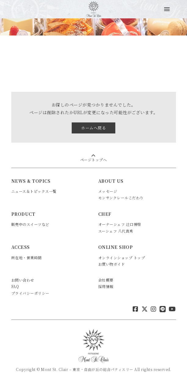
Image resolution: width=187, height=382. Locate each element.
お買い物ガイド (111, 264)
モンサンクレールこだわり (121, 197)
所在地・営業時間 (26, 257)
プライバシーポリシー (30, 293)
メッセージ (107, 191)
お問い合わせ (22, 280)
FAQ (15, 286)
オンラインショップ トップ (121, 257)
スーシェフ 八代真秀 (115, 231)
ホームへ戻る (93, 128)
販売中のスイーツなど (30, 224)
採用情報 (105, 286)
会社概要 (105, 280)
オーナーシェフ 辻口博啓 (119, 224)
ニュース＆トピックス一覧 (34, 191)
